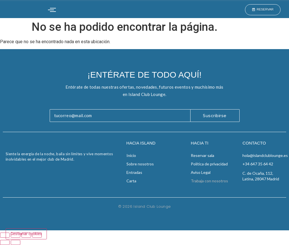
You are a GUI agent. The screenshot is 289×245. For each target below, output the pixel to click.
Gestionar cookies (26, 233)
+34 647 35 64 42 (257, 163)
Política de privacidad (209, 163)
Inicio (131, 155)
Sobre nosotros (140, 163)
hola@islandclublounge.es (265, 155)
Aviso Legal (201, 172)
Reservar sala (202, 155)
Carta (131, 180)
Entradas (134, 172)
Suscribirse (215, 115)
